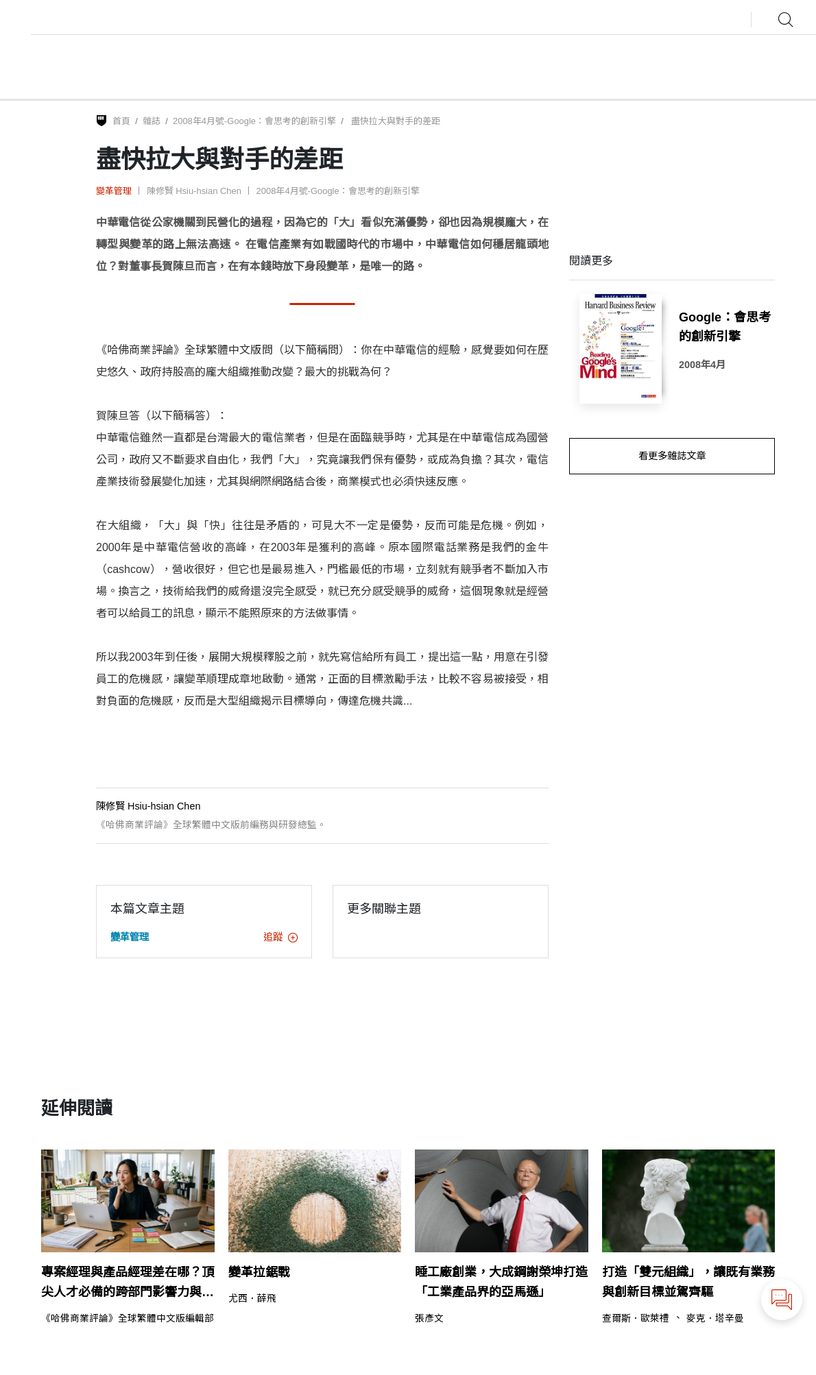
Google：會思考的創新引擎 (725, 327)
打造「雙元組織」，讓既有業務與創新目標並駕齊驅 (688, 1282)
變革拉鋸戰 (259, 1272)
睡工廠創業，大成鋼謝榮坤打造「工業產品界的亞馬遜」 (501, 1282)
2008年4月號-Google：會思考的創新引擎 (254, 121)
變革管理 (114, 191)
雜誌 (151, 121)
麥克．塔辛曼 (715, 1319)
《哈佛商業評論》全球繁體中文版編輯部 (127, 1319)
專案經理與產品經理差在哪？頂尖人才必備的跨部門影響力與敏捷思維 (127, 1283)
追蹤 (280, 937)
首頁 (121, 121)
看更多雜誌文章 (672, 455)
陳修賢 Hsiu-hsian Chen (194, 191)
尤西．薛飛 (252, 1299)
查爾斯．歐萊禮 (635, 1319)
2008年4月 (702, 364)
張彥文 (429, 1319)
